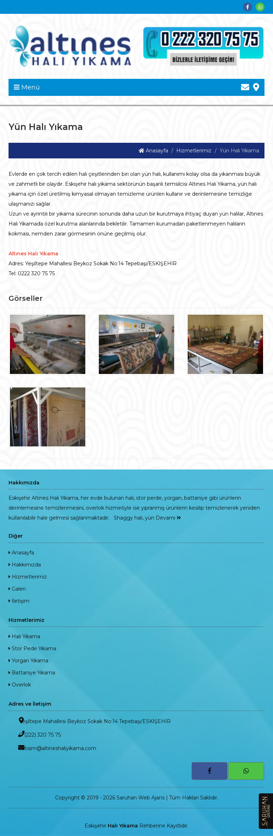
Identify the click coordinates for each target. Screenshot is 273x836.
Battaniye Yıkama (32, 672)
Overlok (20, 685)
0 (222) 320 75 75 (35, 734)
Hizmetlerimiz (194, 150)
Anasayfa (153, 150)
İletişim (19, 601)
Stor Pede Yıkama (32, 648)
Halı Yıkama (24, 636)
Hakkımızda (25, 564)
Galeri (17, 589)
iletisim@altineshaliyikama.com (52, 747)
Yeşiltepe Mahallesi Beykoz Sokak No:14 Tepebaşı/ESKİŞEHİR (90, 720)
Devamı (168, 518)
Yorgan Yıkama (28, 660)
